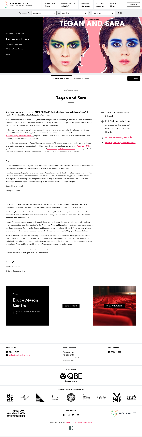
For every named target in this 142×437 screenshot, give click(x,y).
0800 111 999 (116, 352)
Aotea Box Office (83, 146)
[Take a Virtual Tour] (114, 306)
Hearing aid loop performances (120, 142)
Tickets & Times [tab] (81, 78)
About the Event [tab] (61, 78)
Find (120, 13)
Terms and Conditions (84, 422)
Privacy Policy (71, 422)
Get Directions (71, 306)
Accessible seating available (118, 137)
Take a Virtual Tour (114, 306)
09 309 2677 (14, 352)
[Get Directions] (71, 306)
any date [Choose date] (65, 13)
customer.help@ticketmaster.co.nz (19, 135)
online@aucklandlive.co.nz (19, 355)
